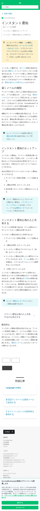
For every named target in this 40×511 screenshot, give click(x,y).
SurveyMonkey (7, 440)
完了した (23, 68)
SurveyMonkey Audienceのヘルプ (13, 460)
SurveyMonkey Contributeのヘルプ (14, 462)
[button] (20, 316)
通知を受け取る (12, 136)
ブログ (5, 446)
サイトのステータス (9, 473)
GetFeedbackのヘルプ (10, 456)
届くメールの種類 (9, 27)
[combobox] (9, 432)
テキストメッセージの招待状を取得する (20, 413)
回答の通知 (8, 14)
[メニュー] (2, 3)
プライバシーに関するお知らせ (14, 495)
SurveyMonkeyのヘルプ (10, 454)
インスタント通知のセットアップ (15, 31)
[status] (20, 51)
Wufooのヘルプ (8, 464)
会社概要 (6, 442)
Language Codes (13, 387)
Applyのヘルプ (8, 466)
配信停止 (6, 475)
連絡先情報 (6, 477)
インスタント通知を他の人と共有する (17, 35)
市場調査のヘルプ (9, 458)
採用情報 (6, 444)
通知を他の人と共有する (14, 82)
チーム (26, 259)
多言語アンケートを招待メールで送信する (20, 401)
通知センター (13, 71)
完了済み (26, 278)
